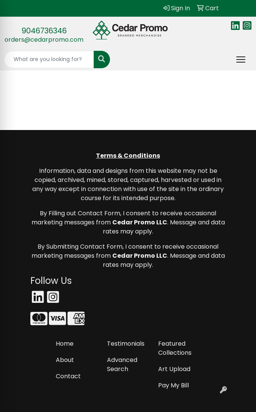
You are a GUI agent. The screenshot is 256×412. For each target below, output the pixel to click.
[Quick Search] (49, 59)
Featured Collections (175, 348)
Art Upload (174, 369)
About (65, 360)
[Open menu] (240, 59)
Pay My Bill (173, 385)
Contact (68, 376)
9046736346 (44, 30)
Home (65, 343)
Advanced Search (122, 364)
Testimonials (125, 343)
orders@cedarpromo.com (44, 39)
